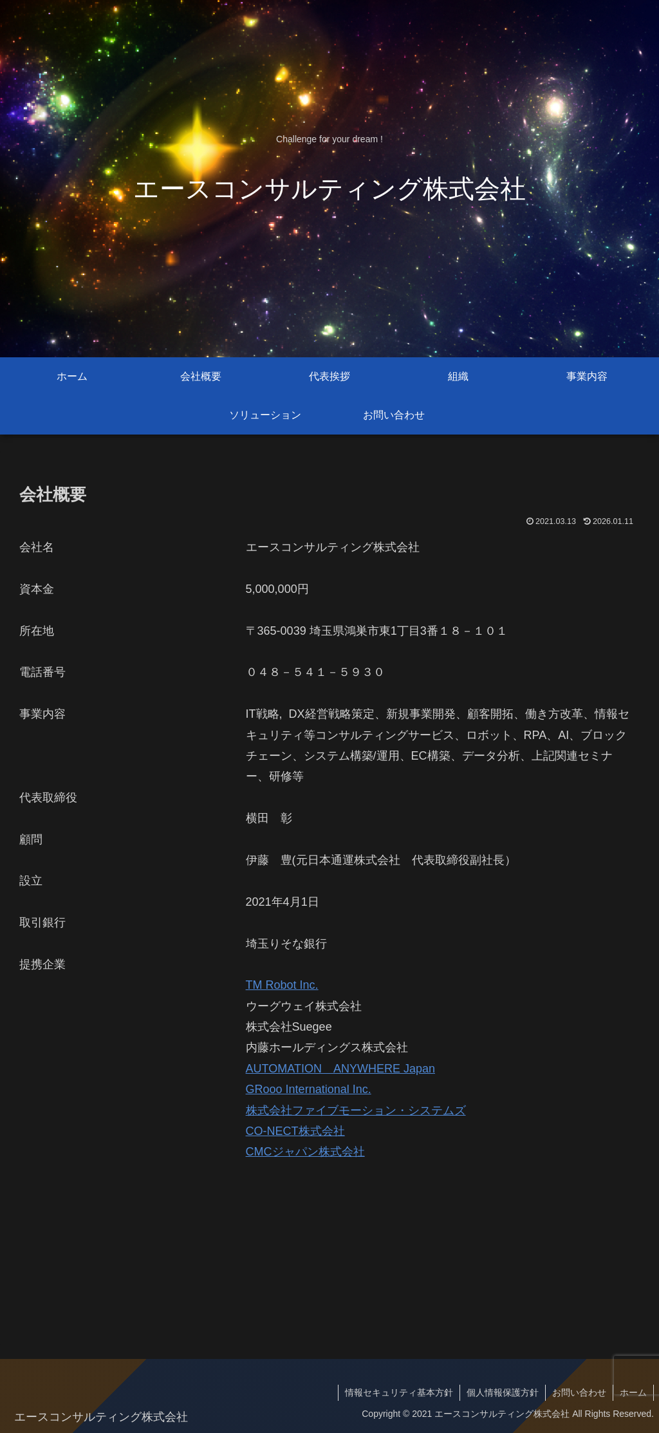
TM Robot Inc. (282, 985)
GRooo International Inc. (308, 1089)
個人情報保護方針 (503, 1392)
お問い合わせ (579, 1392)
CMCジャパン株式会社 (305, 1151)
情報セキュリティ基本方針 (399, 1392)
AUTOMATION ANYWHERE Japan (340, 1068)
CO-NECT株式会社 (295, 1131)
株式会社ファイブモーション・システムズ (356, 1110)
